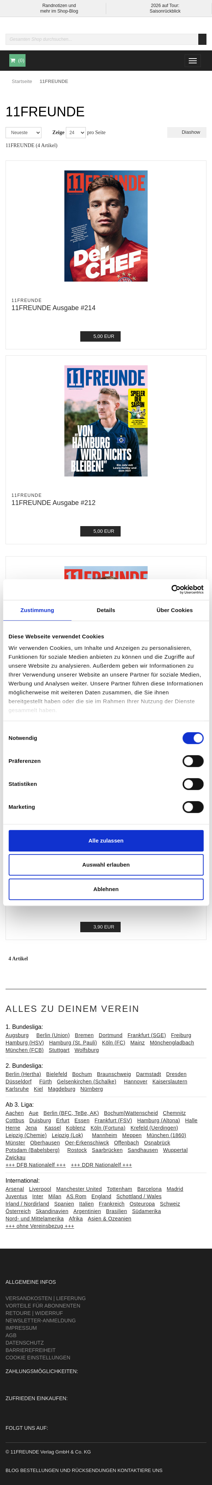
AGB (11, 1335)
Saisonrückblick (165, 11)
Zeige (59, 132)
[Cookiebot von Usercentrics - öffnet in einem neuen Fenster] (171, 589)
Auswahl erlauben (105, 864)
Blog (12, 1470)
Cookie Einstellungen (38, 1358)
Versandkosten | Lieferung (46, 1298)
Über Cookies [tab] (175, 610)
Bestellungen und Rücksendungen (68, 1470)
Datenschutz (25, 1343)
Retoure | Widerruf (34, 1313)
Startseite (22, 81)
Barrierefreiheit (30, 1350)
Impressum (21, 1328)
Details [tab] (106, 610)
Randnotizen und (59, 5)
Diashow (187, 132)
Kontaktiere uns (139, 1470)
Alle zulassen (106, 840)
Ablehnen (105, 889)
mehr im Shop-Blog (59, 11)
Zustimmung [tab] (37, 610)
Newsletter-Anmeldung (41, 1320)
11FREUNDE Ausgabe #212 (53, 502)
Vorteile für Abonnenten (43, 1306)
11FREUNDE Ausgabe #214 (53, 308)
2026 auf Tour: (165, 5)
